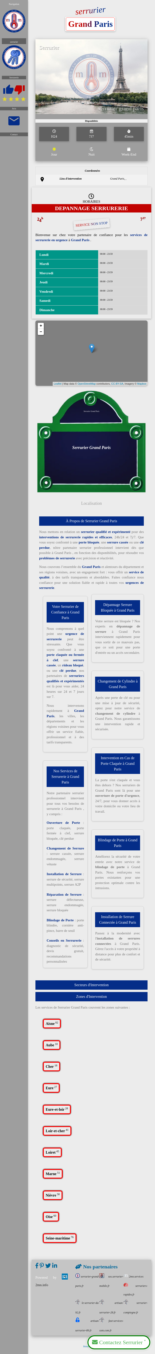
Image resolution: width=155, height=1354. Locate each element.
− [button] (43, 335)
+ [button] (43, 329)
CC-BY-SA (116, 385)
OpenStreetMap (87, 385)
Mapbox (139, 385)
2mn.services (134, 1276)
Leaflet (59, 385)
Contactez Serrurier (119, 1341)
